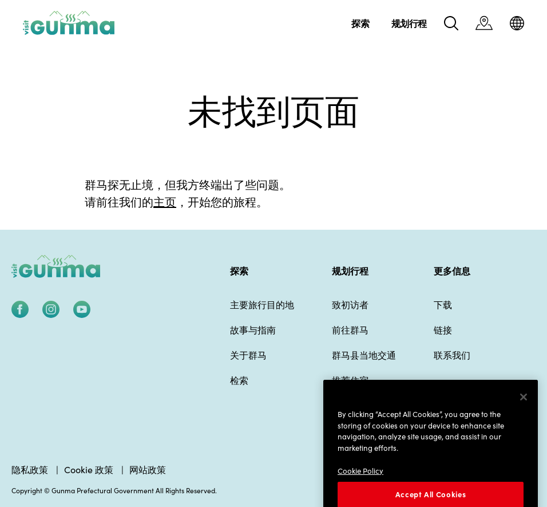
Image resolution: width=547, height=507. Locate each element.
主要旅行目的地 (262, 304)
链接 (443, 329)
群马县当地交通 (364, 354)
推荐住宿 (350, 380)
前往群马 (350, 329)
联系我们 (452, 354)
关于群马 (248, 354)
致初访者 (350, 304)
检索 (239, 380)
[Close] (523, 413)
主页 (164, 201)
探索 (239, 270)
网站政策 (147, 469)
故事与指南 (253, 329)
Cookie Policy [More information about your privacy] (360, 486)
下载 (443, 304)
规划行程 (350, 270)
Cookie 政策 (88, 469)
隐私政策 (29, 469)
